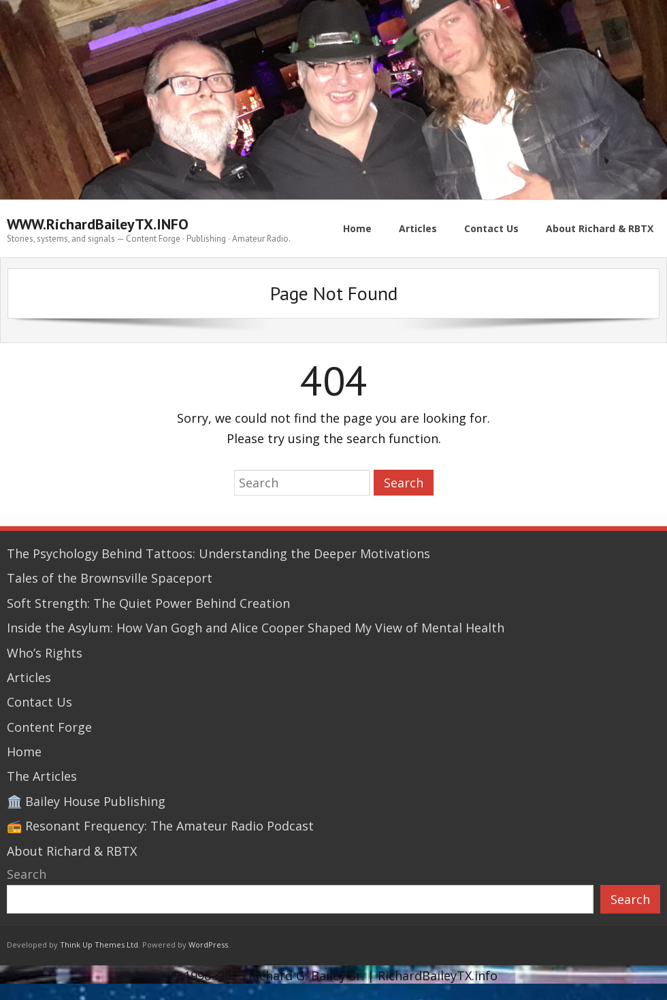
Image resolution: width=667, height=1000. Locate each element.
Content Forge (49, 727)
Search (26, 874)
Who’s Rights (44, 653)
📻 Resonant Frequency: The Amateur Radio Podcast (160, 826)
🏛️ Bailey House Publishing (86, 801)
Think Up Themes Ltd (99, 944)
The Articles (42, 776)
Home (24, 751)
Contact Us (39, 702)
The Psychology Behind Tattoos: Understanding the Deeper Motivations (218, 553)
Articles (29, 677)
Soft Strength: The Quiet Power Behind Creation (148, 603)
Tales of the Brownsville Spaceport (109, 578)
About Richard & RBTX (72, 851)
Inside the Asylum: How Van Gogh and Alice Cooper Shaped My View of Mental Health (255, 627)
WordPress (208, 944)
